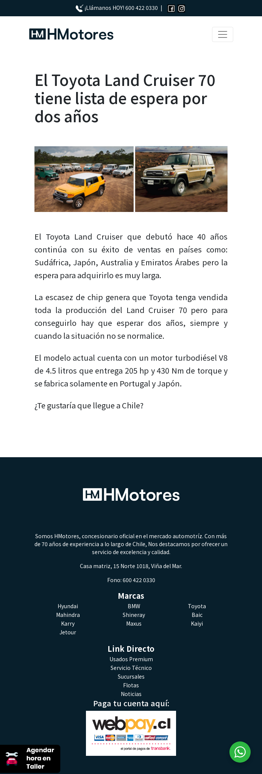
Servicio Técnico (131, 667)
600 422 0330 (141, 7)
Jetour (67, 632)
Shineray (134, 614)
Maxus (134, 623)
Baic (197, 614)
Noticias (131, 694)
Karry (68, 623)
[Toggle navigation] (222, 34)
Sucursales (131, 676)
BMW (134, 606)
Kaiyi (197, 623)
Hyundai (68, 606)
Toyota (197, 606)
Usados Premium (131, 659)
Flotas (131, 685)
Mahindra (68, 614)
